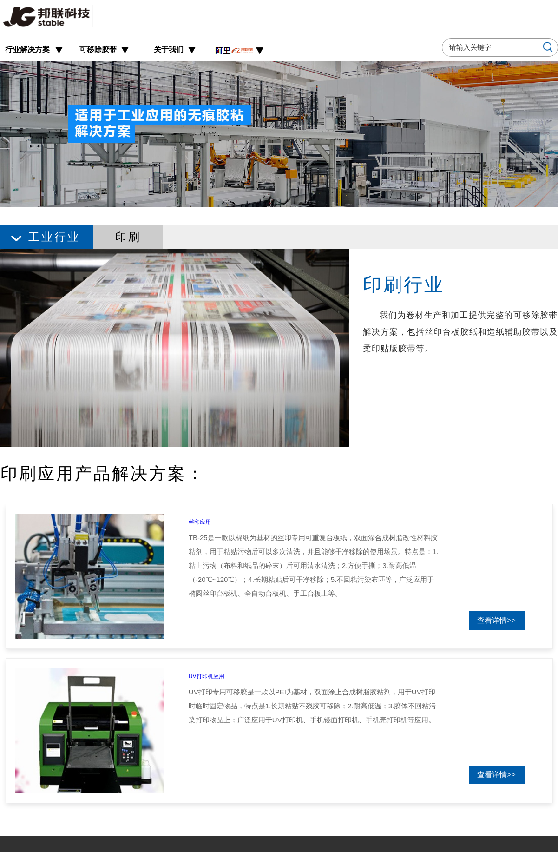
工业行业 (54, 237)
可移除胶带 (98, 49)
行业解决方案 (27, 49)
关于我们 (169, 49)
